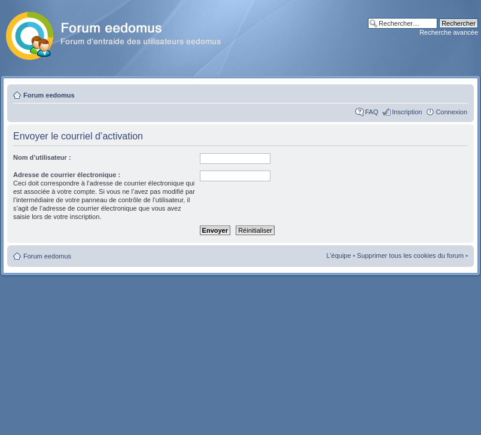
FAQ (371, 111)
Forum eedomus (49, 95)
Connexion (451, 111)
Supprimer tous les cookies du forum (410, 255)
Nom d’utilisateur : (42, 157)
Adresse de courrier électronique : (66, 174)
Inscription (407, 111)
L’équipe (339, 255)
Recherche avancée (448, 32)
